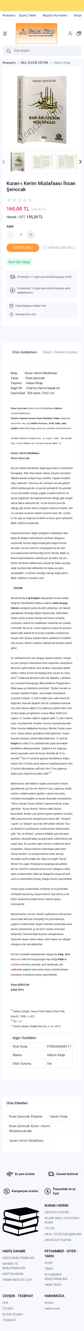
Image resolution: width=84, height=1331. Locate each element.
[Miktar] (21, 235)
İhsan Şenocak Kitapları (26, 1116)
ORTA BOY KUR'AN (57, 1212)
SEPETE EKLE (23, 248)
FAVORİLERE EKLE (59, 248)
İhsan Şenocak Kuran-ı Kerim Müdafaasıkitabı (29, 1128)
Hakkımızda (52, 1308)
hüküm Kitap (58, 1116)
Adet (10, 226)
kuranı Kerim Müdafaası (29, 1141)
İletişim (49, 1302)
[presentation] (3, 162)
